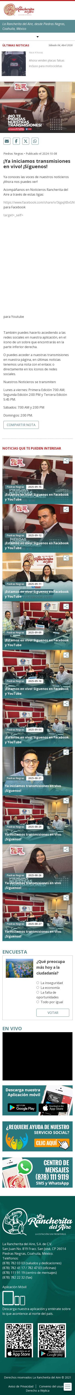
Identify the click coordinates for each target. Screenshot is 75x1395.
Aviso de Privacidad (20, 1386)
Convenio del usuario (52, 1386)
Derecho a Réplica (37, 1390)
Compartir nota (21, 425)
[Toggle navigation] (67, 1386)
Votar (53, 1013)
